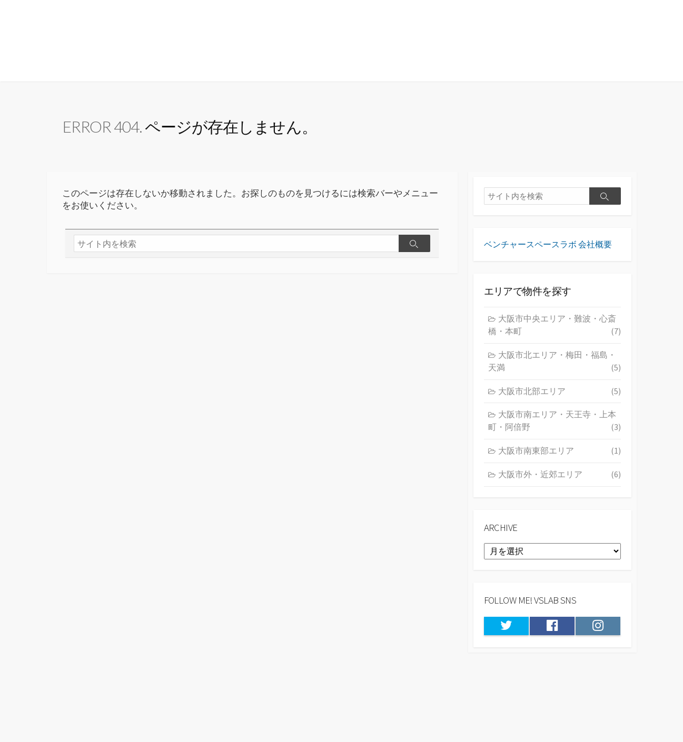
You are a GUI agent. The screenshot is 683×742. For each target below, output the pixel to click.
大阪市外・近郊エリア (559, 481)
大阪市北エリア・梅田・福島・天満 (554, 368)
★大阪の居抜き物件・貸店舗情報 (173, 40)
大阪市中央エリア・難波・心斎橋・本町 (554, 331)
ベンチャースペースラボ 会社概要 (548, 250)
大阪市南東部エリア (559, 457)
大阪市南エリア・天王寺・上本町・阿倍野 (554, 428)
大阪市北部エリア (559, 398)
